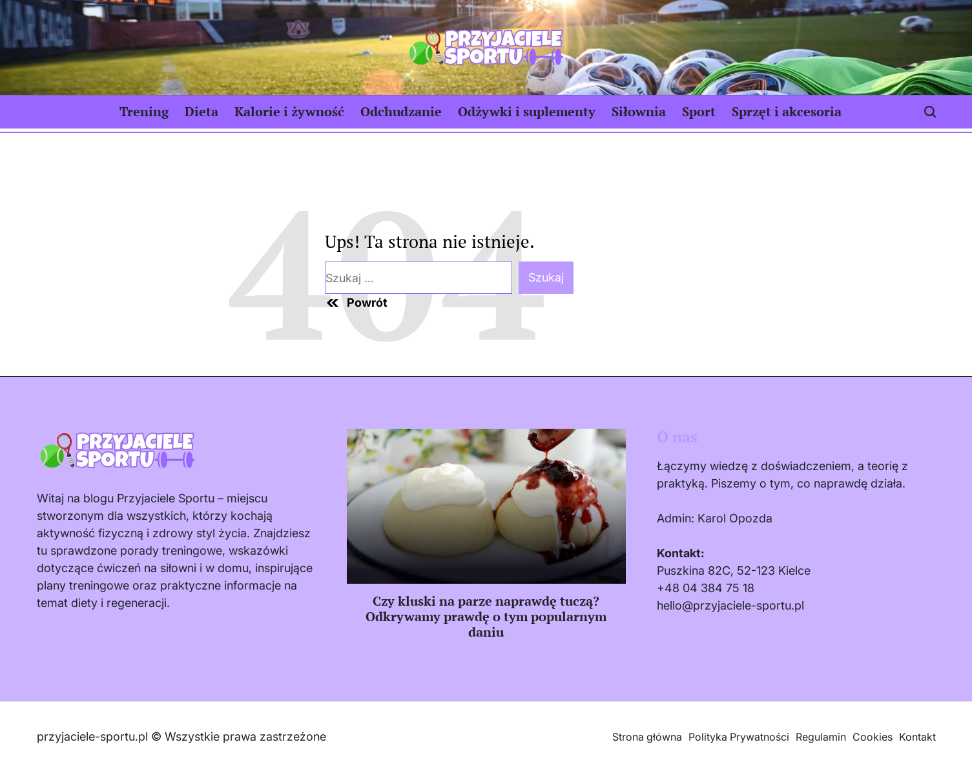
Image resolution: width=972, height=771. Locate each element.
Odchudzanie (401, 111)
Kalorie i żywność (289, 111)
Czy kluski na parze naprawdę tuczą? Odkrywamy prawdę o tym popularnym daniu (486, 616)
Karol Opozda (735, 518)
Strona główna (647, 736)
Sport (699, 111)
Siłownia (639, 111)
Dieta (201, 111)
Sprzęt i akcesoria (787, 111)
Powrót (356, 303)
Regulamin (821, 736)
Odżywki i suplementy (526, 111)
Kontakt (917, 736)
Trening (144, 111)
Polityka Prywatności (738, 736)
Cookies (873, 736)
